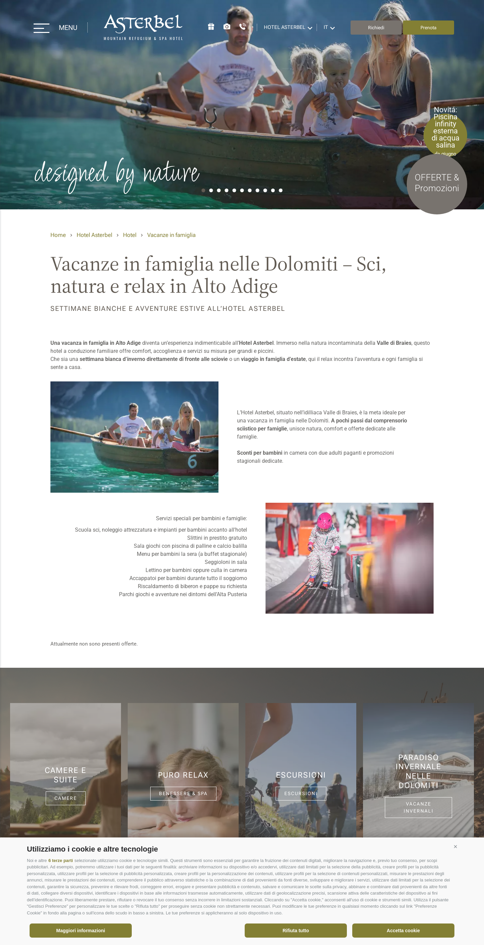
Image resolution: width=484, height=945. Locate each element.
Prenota (428, 27)
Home (58, 235)
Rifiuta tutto (296, 930)
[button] (455, 846)
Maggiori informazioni (80, 930)
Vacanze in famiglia (171, 235)
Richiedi (376, 27)
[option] (242, 104)
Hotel (129, 235)
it (326, 27)
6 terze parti (60, 860)
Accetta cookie (403, 930)
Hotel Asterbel (143, 27)
